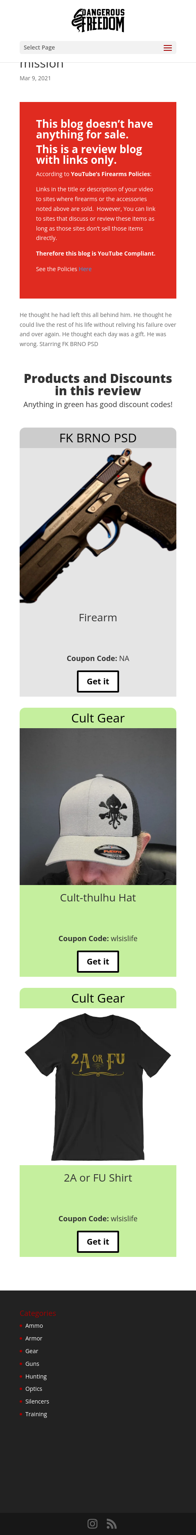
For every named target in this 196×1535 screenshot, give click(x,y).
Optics (33, 1388)
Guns (32, 1363)
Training (36, 1414)
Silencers (37, 1401)
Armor (34, 1338)
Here (85, 269)
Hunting (36, 1376)
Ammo (34, 1325)
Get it (98, 681)
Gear (31, 1351)
